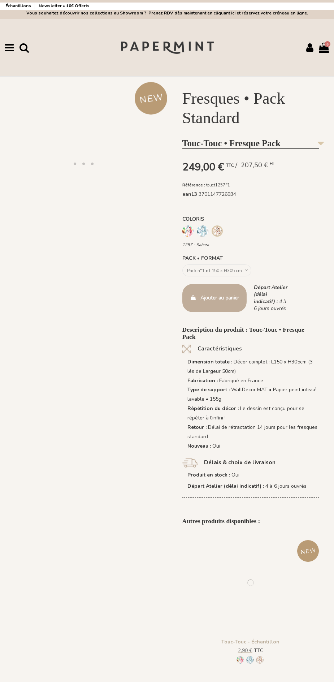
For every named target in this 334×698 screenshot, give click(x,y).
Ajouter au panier (214, 299)
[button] (74, 163)
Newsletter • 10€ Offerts (64, 6)
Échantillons (18, 6)
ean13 (189, 194)
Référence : (193, 185)
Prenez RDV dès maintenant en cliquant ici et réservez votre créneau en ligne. (227, 13)
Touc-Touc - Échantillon (250, 643)
